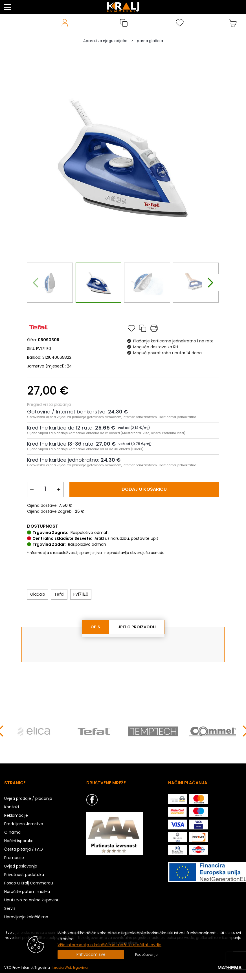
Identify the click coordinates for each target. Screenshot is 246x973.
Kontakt (11, 807)
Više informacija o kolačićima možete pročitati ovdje (109, 945)
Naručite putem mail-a (27, 891)
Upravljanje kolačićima (26, 917)
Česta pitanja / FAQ (23, 849)
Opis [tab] (95, 627)
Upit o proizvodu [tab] (136, 627)
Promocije (14, 857)
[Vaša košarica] (233, 22)
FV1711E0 (80, 594)
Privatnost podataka (24, 874)
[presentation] (35, 282)
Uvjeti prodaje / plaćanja (28, 798)
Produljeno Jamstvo (23, 824)
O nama (12, 832)
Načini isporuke (19, 841)
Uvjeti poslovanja (20, 866)
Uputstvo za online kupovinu (32, 900)
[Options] (146, 955)
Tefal (59, 594)
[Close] (91, 954)
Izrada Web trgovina (70, 967)
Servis (10, 908)
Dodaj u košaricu (144, 489)
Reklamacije (16, 815)
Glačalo (37, 594)
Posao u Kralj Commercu (28, 883)
